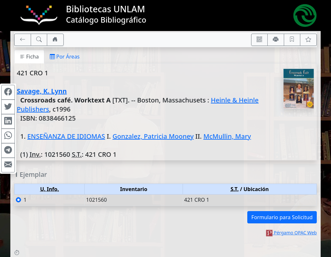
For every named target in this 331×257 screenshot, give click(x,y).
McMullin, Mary (227, 136)
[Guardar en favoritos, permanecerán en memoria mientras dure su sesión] (292, 40)
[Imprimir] (275, 40)
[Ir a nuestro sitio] (55, 40)
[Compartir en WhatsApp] (8, 135)
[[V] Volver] (22, 40)
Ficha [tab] (29, 56)
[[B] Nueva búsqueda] (39, 40)
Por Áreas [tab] (65, 56)
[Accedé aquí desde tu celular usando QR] (259, 40)
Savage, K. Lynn (42, 91)
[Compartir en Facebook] (8, 92)
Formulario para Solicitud (282, 217)
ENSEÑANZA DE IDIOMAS (66, 136)
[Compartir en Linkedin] (8, 121)
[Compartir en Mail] (8, 164)
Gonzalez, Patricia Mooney (153, 136)
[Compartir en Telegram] (8, 150)
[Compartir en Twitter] (8, 106)
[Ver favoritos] (308, 40)
